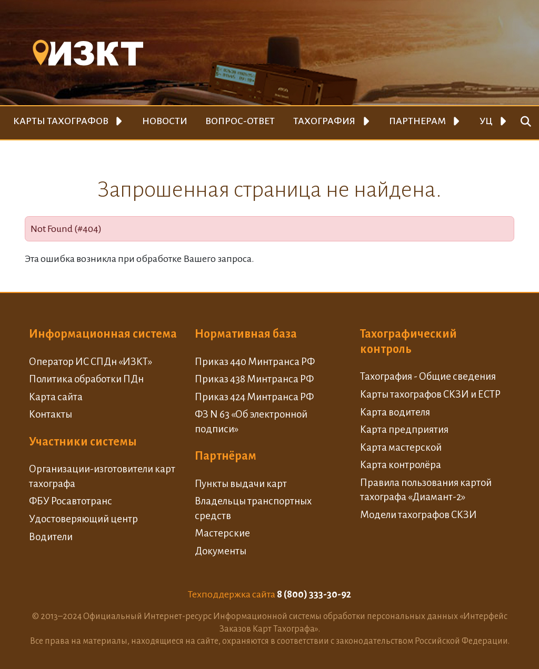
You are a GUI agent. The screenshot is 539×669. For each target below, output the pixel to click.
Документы (220, 550)
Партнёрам (225, 456)
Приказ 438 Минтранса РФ (254, 378)
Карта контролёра (400, 464)
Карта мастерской (401, 447)
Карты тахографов (60, 121)
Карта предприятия (404, 429)
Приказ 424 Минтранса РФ (254, 396)
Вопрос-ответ (240, 121)
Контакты (50, 414)
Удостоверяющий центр (83, 518)
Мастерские (222, 533)
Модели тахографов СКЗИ (418, 514)
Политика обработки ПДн (86, 378)
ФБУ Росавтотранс (70, 500)
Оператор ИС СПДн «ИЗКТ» (90, 361)
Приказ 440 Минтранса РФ (255, 361)
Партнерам (417, 121)
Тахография (324, 121)
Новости (164, 121)
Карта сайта (56, 396)
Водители (51, 536)
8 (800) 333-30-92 (314, 594)
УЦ (486, 121)
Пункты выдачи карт (241, 483)
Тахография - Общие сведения (428, 376)
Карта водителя (395, 412)
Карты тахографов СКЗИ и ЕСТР (430, 394)
